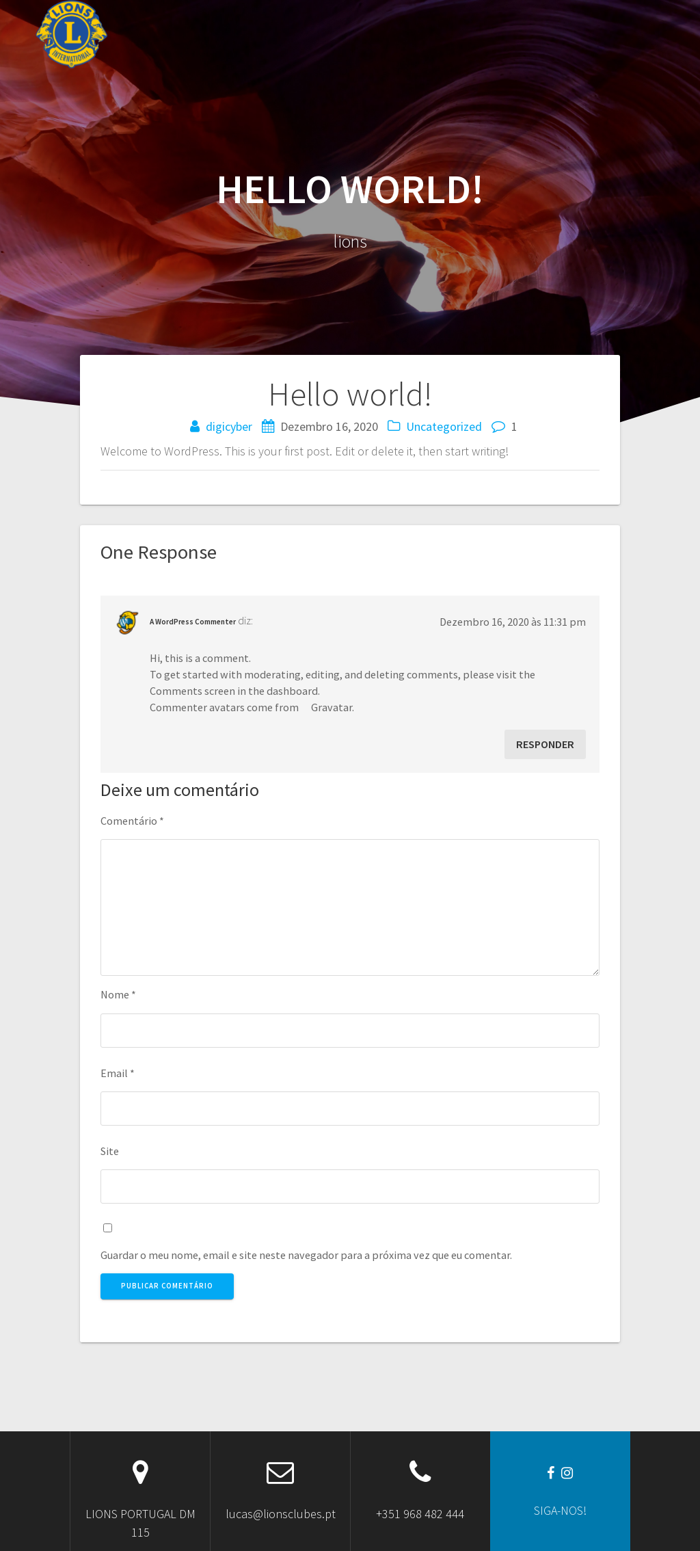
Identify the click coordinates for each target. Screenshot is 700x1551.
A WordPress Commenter (193, 621)
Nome (118, 994)
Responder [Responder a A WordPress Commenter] (545, 744)
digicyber (229, 426)
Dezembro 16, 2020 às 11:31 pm (513, 621)
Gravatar (331, 707)
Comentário (132, 820)
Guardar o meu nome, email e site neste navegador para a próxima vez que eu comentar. (306, 1255)
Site (109, 1151)
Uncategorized (444, 426)
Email (117, 1073)
